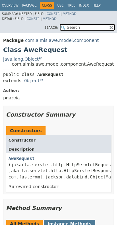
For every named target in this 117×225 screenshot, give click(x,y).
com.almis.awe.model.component (62, 40)
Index (84, 5)
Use (60, 5)
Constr (53, 14)
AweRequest (21, 158)
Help (96, 5)
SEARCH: (51, 27)
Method (69, 14)
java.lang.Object (21, 59)
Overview (10, 5)
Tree (71, 5)
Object (32, 80)
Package (29, 5)
